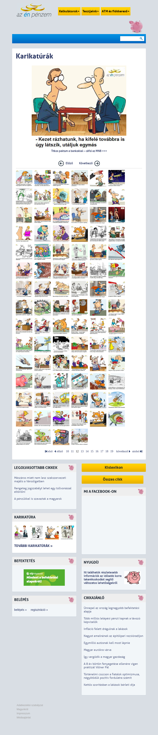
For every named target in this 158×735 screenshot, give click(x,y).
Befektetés (24, 561)
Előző (69, 163)
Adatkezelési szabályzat (30, 705)
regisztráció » (39, 609)
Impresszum (23, 713)
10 (67, 451)
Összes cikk (112, 479)
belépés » (20, 609)
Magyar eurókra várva (97, 650)
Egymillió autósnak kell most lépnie (107, 643)
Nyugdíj (91, 562)
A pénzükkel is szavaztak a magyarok (38, 499)
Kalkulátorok (69, 11)
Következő (86, 163)
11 (72, 451)
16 (96, 451)
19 (111, 451)
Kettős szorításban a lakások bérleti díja (109, 685)
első (50, 451)
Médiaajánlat (24, 717)
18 (106, 451)
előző (60, 451)
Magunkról (22, 709)
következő (122, 451)
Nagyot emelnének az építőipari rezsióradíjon (113, 636)
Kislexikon (114, 467)
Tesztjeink (90, 11)
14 (87, 451)
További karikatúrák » (33, 546)
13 (82, 451)
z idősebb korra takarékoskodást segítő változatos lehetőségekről (102, 579)
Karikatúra (24, 517)
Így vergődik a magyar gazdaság (104, 657)
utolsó (135, 451)
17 (101, 451)
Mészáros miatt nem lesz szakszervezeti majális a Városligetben (40, 479)
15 (92, 451)
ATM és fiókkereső (115, 11)
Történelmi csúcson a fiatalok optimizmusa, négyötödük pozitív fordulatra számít (112, 676)
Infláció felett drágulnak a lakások (106, 629)
